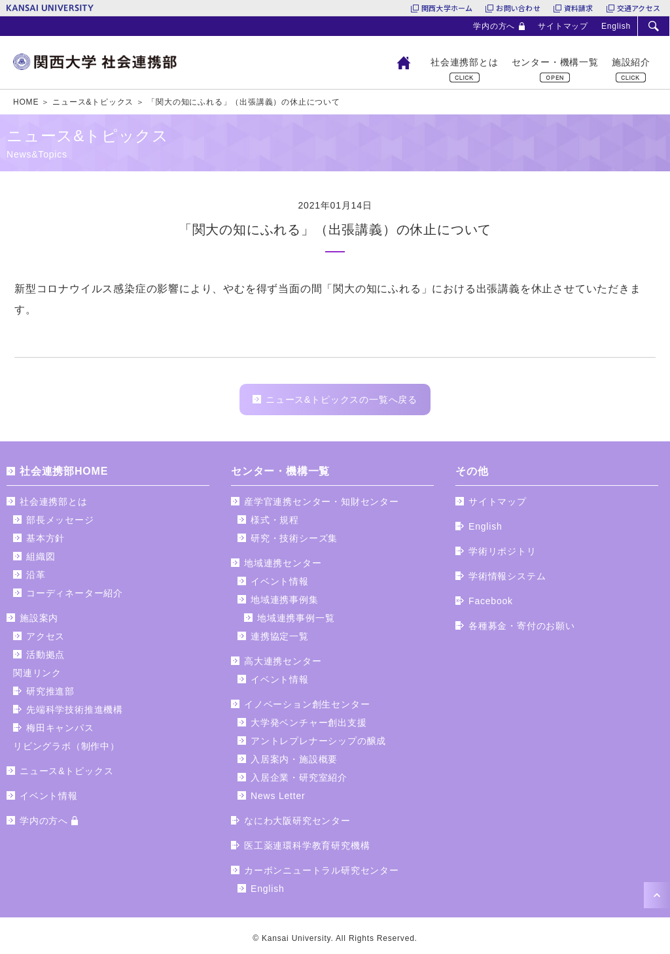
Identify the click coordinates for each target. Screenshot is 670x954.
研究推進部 (50, 691)
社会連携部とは (465, 62)
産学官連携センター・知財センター (321, 501)
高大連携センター (282, 661)
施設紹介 (631, 62)
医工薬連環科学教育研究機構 (307, 845)
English (616, 26)
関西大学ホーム (447, 8)
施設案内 (39, 618)
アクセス (45, 636)
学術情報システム (507, 576)
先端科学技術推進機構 (74, 709)
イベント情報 (49, 796)
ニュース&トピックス (66, 771)
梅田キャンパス (60, 728)
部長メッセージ (60, 520)
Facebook (490, 601)
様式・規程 (275, 520)
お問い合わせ (518, 8)
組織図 (40, 556)
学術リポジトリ (502, 551)
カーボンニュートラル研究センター (321, 870)
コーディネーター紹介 (74, 593)
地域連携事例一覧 (295, 618)
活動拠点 (45, 654)
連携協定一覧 (280, 636)
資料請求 (578, 8)
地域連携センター (282, 563)
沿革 (36, 575)
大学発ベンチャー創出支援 (309, 722)
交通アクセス (638, 8)
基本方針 (45, 538)
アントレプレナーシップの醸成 (318, 741)
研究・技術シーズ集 (294, 538)
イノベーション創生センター (307, 704)
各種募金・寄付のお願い (521, 626)
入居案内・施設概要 (294, 759)
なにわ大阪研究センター (297, 820)
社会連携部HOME (64, 471)
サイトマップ (563, 26)
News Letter (278, 796)
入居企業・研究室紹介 (299, 777)
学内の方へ (494, 26)
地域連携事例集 (285, 599)
